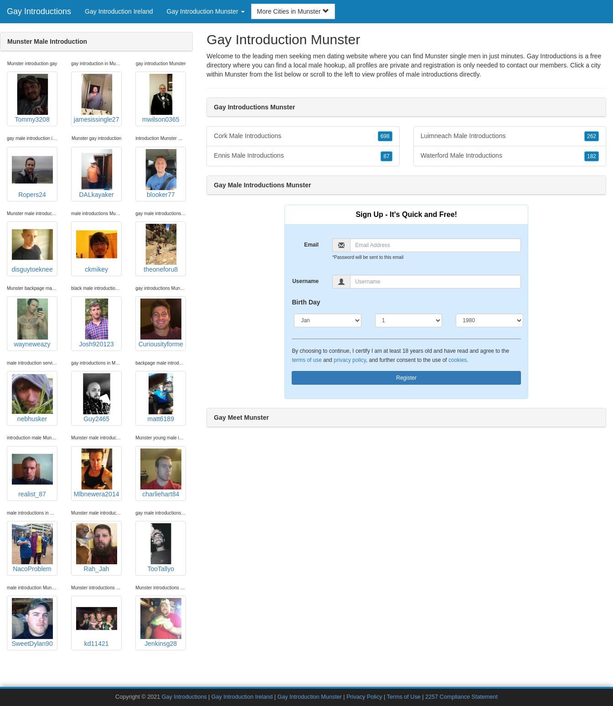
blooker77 (160, 173)
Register (406, 378)
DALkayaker (96, 173)
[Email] (435, 245)
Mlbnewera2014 (96, 473)
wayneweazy (32, 323)
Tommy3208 (32, 98)
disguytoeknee (31, 248)
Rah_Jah (96, 547)
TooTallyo (160, 547)
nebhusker (32, 398)
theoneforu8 (160, 248)
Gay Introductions (39, 11)
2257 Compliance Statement (461, 697)
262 (591, 136)
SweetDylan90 (31, 622)
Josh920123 (96, 323)
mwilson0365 (160, 98)
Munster (236, 74)
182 (591, 156)
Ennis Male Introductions (303, 156)
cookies (457, 360)
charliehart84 (160, 473)
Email (311, 245)
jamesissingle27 (96, 98)
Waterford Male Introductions (510, 156)
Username (305, 281)
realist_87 (32, 473)
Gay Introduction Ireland (119, 11)
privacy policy (350, 360)
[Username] (435, 282)
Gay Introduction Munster (309, 697)
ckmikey (96, 248)
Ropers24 (32, 173)
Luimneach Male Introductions (510, 136)
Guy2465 (96, 398)
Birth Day (306, 302)
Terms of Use (404, 697)
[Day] (408, 320)
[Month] (327, 320)
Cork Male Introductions (303, 136)
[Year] (489, 320)
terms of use (306, 360)
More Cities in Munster (293, 11)
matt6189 (160, 398)
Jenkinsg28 (160, 622)
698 (385, 136)
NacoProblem (32, 547)
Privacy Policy (364, 697)
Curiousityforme (161, 323)
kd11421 (96, 622)
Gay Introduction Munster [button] (206, 11)
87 (386, 156)
